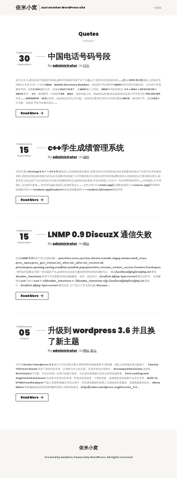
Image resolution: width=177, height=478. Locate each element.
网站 (86, 244)
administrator (65, 65)
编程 (86, 157)
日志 (86, 65)
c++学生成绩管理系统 (86, 147)
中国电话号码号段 (79, 56)
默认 (94, 350)
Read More (32, 113)
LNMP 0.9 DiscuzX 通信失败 (100, 234)
